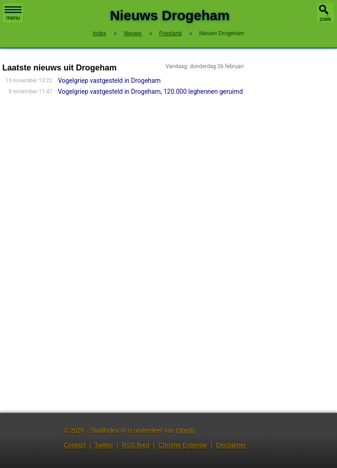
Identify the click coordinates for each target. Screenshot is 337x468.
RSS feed (136, 445)
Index (99, 33)
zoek (325, 19)
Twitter (103, 445)
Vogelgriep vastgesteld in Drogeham (109, 80)
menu (13, 13)
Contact (75, 445)
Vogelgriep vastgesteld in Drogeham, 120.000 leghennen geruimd (150, 91)
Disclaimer (231, 445)
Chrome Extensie (182, 445)
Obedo (185, 430)
